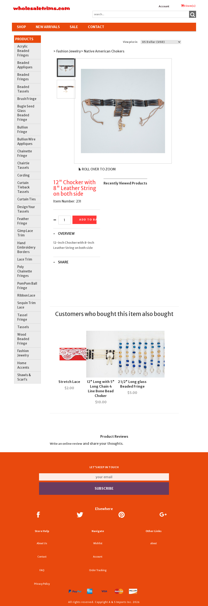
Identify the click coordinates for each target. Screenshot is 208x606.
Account (164, 6)
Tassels (23, 327)
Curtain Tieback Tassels (23, 187)
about (153, 543)
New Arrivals (48, 27)
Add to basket (88, 219)
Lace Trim (24, 259)
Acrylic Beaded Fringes (23, 50)
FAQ (41, 570)
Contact (96, 27)
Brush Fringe (26, 99)
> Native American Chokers (102, 51)
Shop (21, 27)
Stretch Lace (69, 382)
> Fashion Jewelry (67, 51)
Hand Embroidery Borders (26, 247)
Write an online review (66, 444)
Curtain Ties (26, 199)
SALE (74, 27)
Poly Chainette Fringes (24, 271)
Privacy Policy (42, 583)
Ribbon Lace (26, 295)
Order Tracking (97, 570)
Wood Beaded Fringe (23, 339)
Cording (23, 175)
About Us (42, 543)
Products (24, 39)
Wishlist (97, 543)
